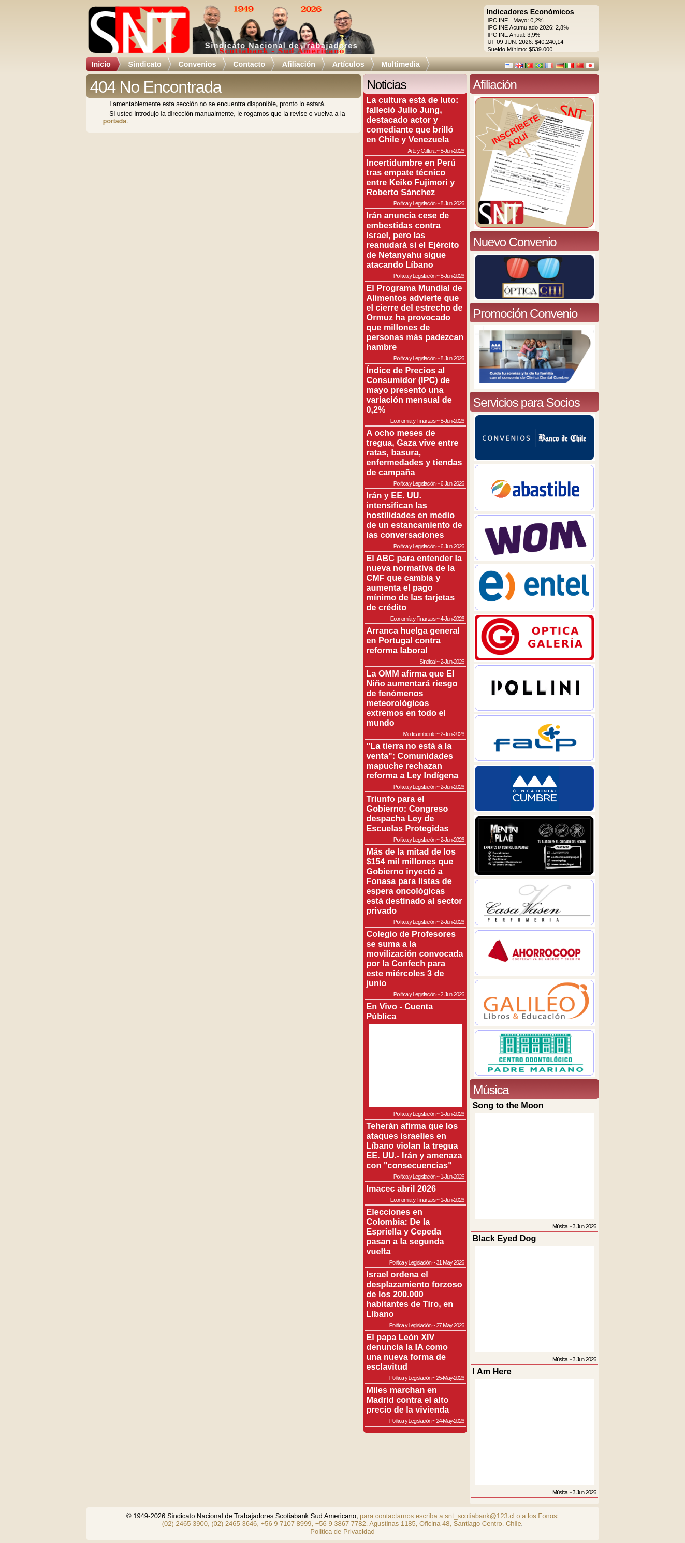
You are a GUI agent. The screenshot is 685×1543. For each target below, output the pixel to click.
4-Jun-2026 (452, 618)
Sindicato (144, 64)
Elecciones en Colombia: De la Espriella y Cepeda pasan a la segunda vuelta (405, 1231)
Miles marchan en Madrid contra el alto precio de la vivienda (408, 1399)
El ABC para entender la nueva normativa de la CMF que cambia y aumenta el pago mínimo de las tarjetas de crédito (414, 582)
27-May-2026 (450, 1325)
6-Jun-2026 (452, 483)
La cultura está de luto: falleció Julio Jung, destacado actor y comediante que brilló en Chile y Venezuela (413, 119)
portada (114, 121)
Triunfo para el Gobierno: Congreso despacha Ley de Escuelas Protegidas (408, 813)
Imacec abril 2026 (401, 1188)
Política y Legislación (414, 203)
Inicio (101, 64)
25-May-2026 (450, 1378)
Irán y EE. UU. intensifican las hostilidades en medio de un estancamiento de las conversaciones (414, 515)
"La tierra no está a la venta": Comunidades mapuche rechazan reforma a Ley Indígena (413, 760)
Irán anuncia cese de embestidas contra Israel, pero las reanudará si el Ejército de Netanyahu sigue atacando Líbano (413, 240)
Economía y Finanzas (412, 421)
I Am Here (492, 1371)
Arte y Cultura (421, 151)
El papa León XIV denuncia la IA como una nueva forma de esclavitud (407, 1351)
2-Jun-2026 (452, 661)
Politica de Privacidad (342, 1531)
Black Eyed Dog (504, 1238)
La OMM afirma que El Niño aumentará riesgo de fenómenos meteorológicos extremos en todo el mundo (412, 698)
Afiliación (298, 64)
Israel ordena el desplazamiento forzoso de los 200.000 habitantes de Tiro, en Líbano (414, 1294)
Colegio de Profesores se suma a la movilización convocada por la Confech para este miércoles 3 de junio (415, 958)
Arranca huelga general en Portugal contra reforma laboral (413, 640)
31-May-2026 (450, 1262)
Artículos (348, 64)
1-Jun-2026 (452, 1114)
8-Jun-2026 (452, 151)
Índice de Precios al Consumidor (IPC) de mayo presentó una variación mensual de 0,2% (409, 389)
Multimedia (400, 64)
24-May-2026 (450, 1421)
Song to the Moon (508, 1105)
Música (559, 1226)
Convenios (197, 64)
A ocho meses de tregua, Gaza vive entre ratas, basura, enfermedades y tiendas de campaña (414, 452)
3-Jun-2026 (584, 1226)
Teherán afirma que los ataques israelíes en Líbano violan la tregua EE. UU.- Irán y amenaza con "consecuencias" (414, 1145)
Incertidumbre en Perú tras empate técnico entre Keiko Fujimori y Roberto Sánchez (411, 177)
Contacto (249, 64)
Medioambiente (419, 734)
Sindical (427, 661)
